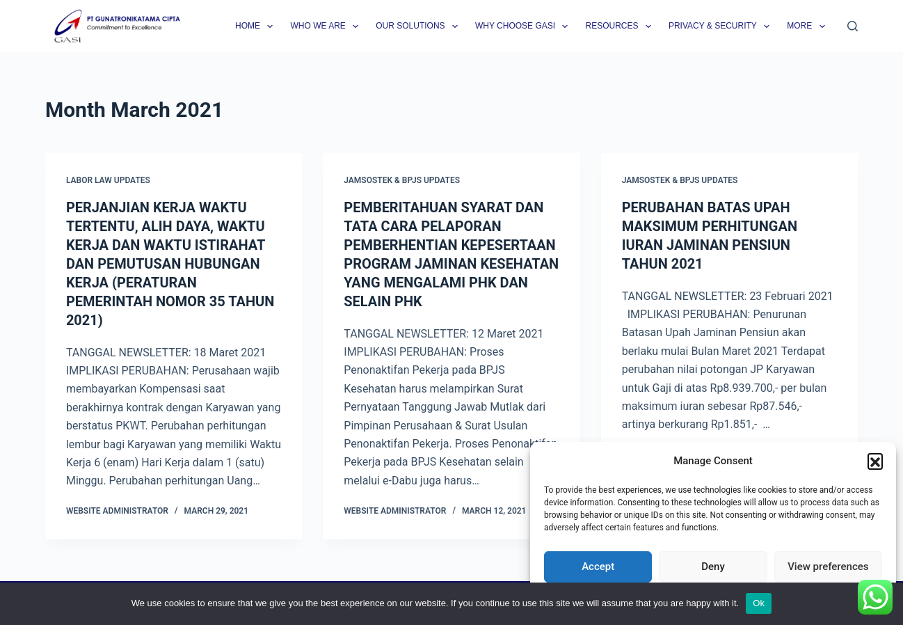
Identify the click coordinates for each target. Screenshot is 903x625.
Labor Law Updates (108, 180)
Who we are (327, 26)
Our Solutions (419, 26)
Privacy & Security (722, 26)
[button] (875, 461)
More (808, 26)
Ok (759, 603)
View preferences (828, 566)
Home (256, 26)
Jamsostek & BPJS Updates (402, 180)
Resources (620, 26)
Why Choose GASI (524, 26)
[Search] (852, 26)
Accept (598, 566)
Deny (713, 566)
